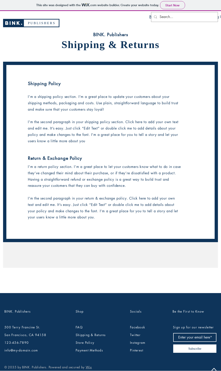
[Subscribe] (195, 348)
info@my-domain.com (21, 350)
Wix (89, 367)
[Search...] (184, 17)
